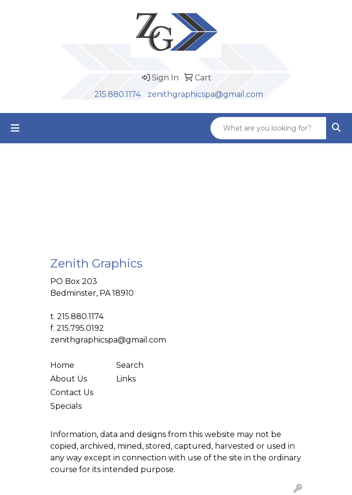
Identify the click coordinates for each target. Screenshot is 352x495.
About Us (68, 378)
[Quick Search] (268, 128)
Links (126, 378)
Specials (66, 406)
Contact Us (71, 392)
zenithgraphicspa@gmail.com (205, 94)
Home (62, 365)
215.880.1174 (117, 94)
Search (130, 365)
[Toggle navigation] (15, 128)
